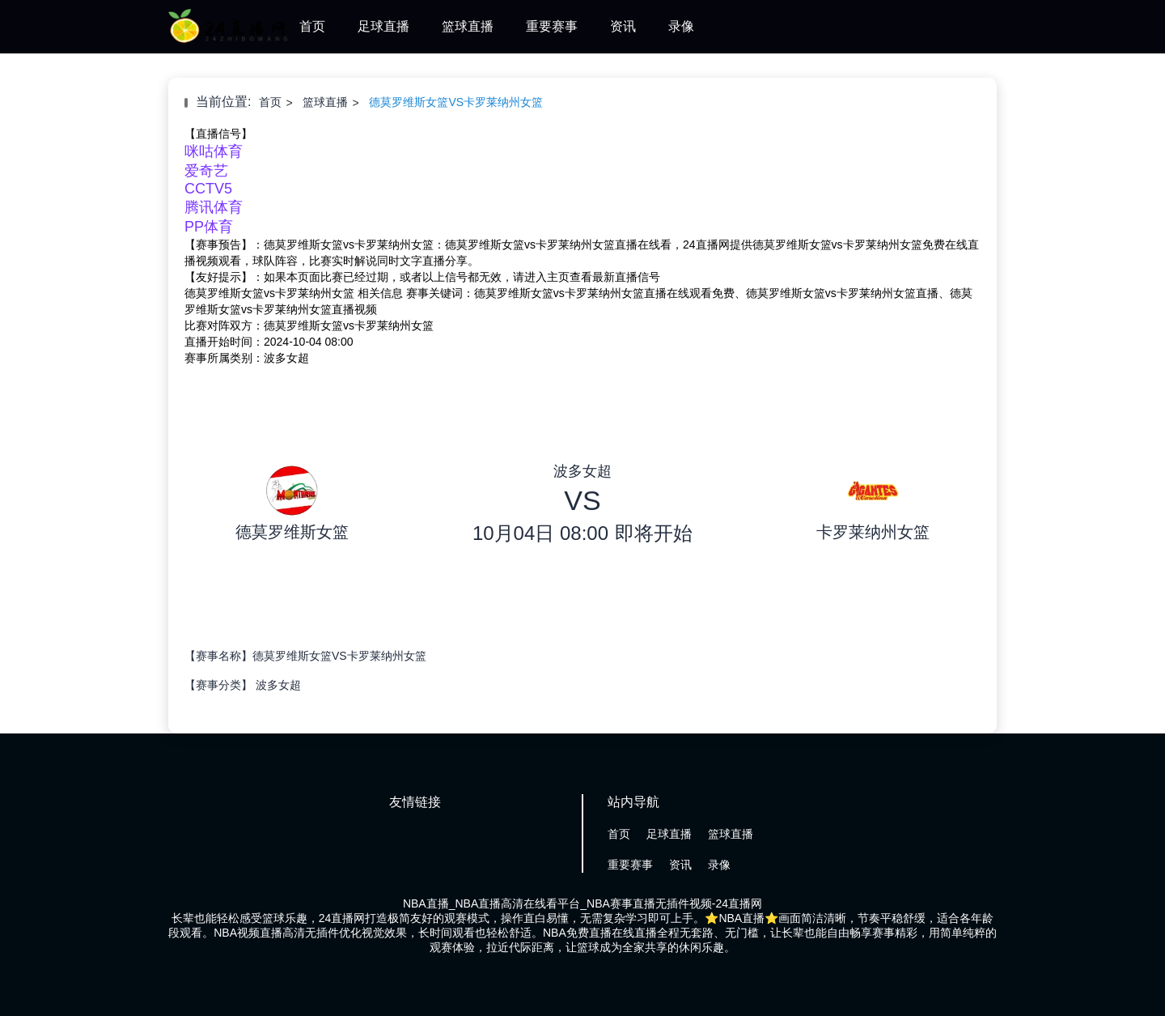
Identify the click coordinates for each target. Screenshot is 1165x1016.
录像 (681, 26)
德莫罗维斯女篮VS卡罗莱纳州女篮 (456, 102)
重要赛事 (552, 26)
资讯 (623, 26)
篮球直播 (468, 26)
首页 (312, 26)
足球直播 (383, 26)
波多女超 (278, 684)
